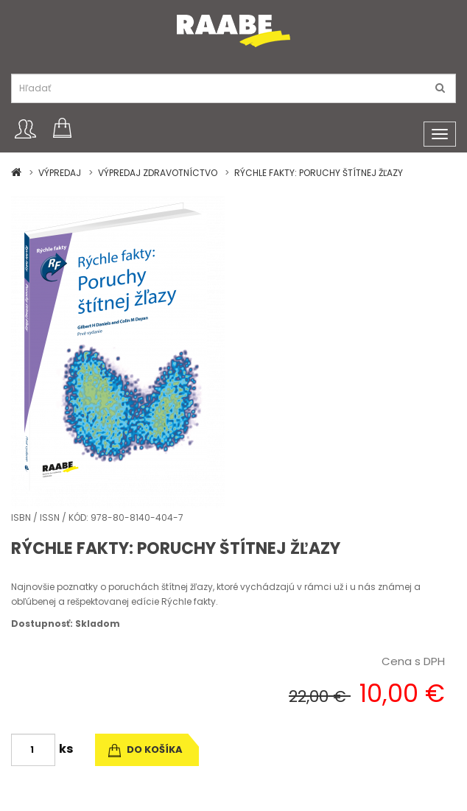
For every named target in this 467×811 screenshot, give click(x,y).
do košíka (145, 749)
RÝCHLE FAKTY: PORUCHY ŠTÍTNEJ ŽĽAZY (318, 172)
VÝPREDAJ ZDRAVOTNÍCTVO (157, 172)
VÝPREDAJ (59, 172)
